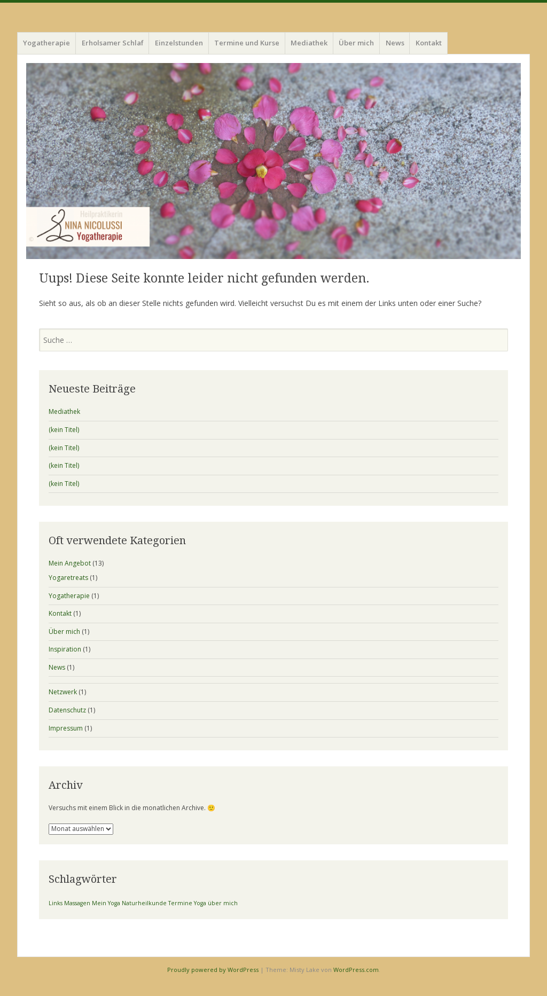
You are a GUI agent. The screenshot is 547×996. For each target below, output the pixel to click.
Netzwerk (63, 691)
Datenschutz (67, 710)
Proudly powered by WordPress (213, 970)
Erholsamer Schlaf (113, 43)
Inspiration (65, 649)
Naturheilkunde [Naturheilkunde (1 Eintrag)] (144, 903)
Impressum (66, 728)
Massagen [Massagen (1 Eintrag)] (77, 903)
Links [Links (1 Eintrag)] (55, 903)
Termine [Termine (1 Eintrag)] (180, 903)
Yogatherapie (46, 43)
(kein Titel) (64, 429)
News (395, 43)
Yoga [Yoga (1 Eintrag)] (200, 903)
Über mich (356, 43)
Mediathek (309, 43)
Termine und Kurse (246, 43)
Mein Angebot (70, 563)
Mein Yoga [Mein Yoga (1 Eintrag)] (106, 903)
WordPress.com (356, 970)
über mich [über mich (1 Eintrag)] (223, 903)
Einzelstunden (179, 43)
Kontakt (429, 43)
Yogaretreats (68, 577)
